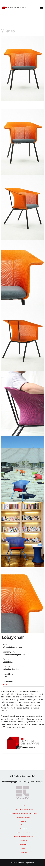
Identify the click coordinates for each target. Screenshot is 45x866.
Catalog (23, 821)
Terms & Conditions (23, 833)
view (5, 684)
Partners (23, 825)
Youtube (23, 848)
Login (23, 805)
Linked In (24, 852)
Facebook (23, 841)
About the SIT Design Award (24, 809)
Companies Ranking (23, 817)
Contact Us (23, 829)
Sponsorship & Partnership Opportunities (23, 813)
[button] (2, 30)
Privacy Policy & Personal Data (23, 837)
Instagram (23, 844)
